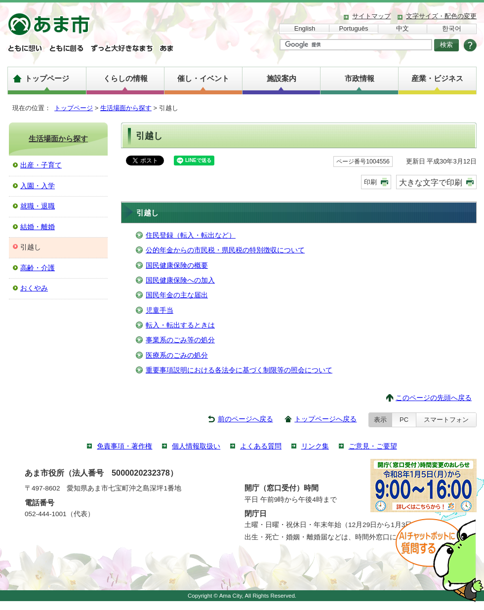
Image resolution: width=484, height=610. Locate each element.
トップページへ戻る (325, 419)
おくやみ (34, 288)
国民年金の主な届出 (177, 295)
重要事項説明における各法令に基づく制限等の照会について (239, 370)
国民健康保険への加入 (180, 280)
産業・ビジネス (437, 78)
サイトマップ (371, 16)
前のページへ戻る (245, 419)
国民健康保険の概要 (177, 265)
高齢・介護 (37, 268)
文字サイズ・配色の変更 (441, 16)
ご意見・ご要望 (373, 446)
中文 (402, 28)
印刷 (370, 182)
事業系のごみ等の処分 (180, 340)
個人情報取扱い (196, 446)
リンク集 (315, 446)
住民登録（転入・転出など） (191, 235)
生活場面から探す (126, 108)
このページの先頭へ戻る (434, 398)
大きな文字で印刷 (430, 182)
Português (353, 28)
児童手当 (159, 310)
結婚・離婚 (37, 227)
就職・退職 (37, 206)
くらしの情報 (125, 78)
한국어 (451, 28)
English (304, 28)
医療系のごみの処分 (177, 355)
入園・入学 (37, 186)
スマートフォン (446, 419)
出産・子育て (41, 165)
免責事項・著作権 (124, 446)
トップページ (47, 78)
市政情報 (359, 78)
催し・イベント (203, 78)
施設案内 (281, 78)
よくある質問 (261, 446)
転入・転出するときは (180, 325)
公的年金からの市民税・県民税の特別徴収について (225, 250)
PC (404, 419)
